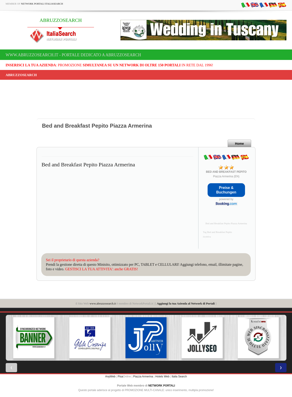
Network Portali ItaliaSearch (42, 3)
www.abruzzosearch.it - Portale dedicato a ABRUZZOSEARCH (73, 55)
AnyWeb (110, 376)
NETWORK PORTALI (161, 385)
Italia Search (179, 376)
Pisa (120, 376)
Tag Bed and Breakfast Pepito (217, 232)
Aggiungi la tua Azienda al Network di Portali (186, 303)
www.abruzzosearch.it (102, 303)
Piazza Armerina (143, 376)
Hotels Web (162, 376)
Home (239, 143)
